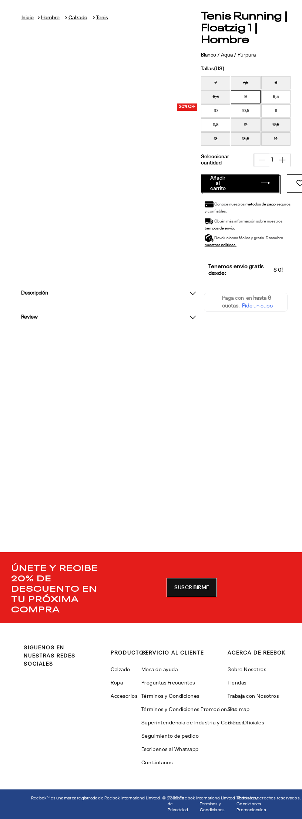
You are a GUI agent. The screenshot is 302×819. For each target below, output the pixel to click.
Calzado (83, 23)
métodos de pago (147, 152)
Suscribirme (191, 587)
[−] (221, 108)
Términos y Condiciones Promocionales (251, 804)
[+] (241, 108)
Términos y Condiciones (212, 807)
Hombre (59, 23)
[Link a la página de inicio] (39, 20)
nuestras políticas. (186, 174)
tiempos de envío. (185, 163)
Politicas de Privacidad (178, 804)
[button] (101, 59)
